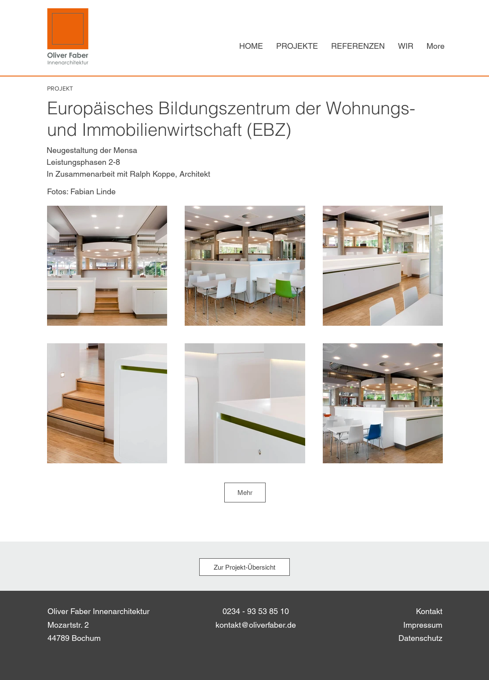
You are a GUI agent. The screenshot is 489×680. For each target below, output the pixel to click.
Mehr (244, 492)
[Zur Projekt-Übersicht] (244, 567)
